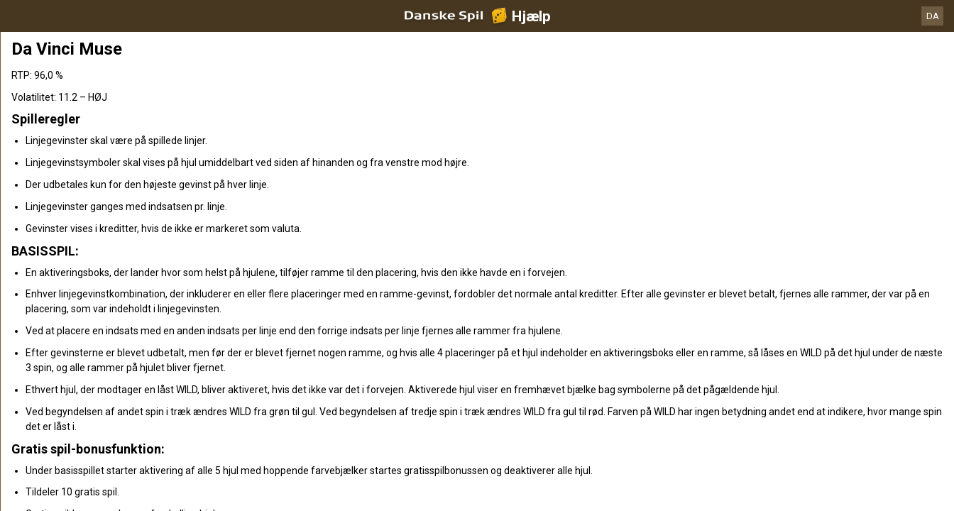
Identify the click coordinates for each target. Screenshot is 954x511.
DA (932, 16)
